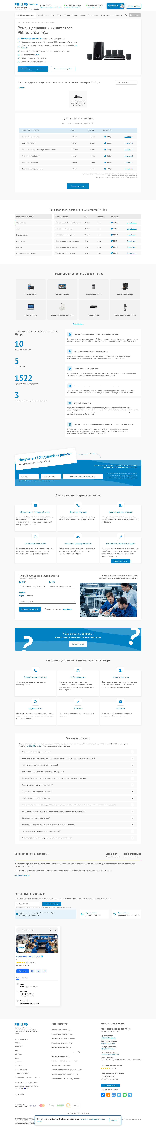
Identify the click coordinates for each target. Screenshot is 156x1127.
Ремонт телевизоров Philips (62, 1034)
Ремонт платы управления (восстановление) (39, 149)
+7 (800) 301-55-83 (73, 5)
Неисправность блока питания (66, 247)
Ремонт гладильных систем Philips (64, 1061)
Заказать (129, 137)
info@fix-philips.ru (108, 1049)
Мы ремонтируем (25, 15)
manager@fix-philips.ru (110, 1054)
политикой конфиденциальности (45, 481)
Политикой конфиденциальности (61, 907)
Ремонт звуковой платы (31, 156)
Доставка (75, 15)
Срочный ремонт (43, 15)
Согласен (114, 1120)
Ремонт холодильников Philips (63, 1038)
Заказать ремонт (29, 609)
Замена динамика (29, 143)
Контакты (118, 15)
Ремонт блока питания (30, 137)
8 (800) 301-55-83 (108, 1043)
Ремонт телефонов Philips (61, 1029)
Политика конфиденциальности (78, 1113)
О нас (60, 15)
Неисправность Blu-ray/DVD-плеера (68, 223)
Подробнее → (131, 223)
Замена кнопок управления (32, 169)
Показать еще (78, 324)
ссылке (25, 1088)
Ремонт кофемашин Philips (61, 1043)
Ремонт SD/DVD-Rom (30, 162)
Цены (53, 15)
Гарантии (83, 15)
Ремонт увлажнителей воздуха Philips (65, 1079)
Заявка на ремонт (107, 15)
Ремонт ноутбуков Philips (61, 1047)
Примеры (18, 1046)
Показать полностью (22, 875)
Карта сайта (19, 1094)
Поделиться (103, 1095)
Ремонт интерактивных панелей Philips (66, 1070)
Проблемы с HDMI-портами (65, 235)
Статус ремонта (135, 15)
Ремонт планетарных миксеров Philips (66, 1052)
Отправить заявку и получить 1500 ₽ (82, 477)
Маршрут (22, 971)
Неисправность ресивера (64, 229)
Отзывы (67, 15)
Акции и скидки (93, 15)
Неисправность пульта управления (67, 241)
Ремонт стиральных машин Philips (64, 1074)
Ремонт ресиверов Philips (61, 1056)
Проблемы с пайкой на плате (66, 253)
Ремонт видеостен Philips (61, 1065)
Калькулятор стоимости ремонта (27, 1077)
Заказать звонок (78, 644)
